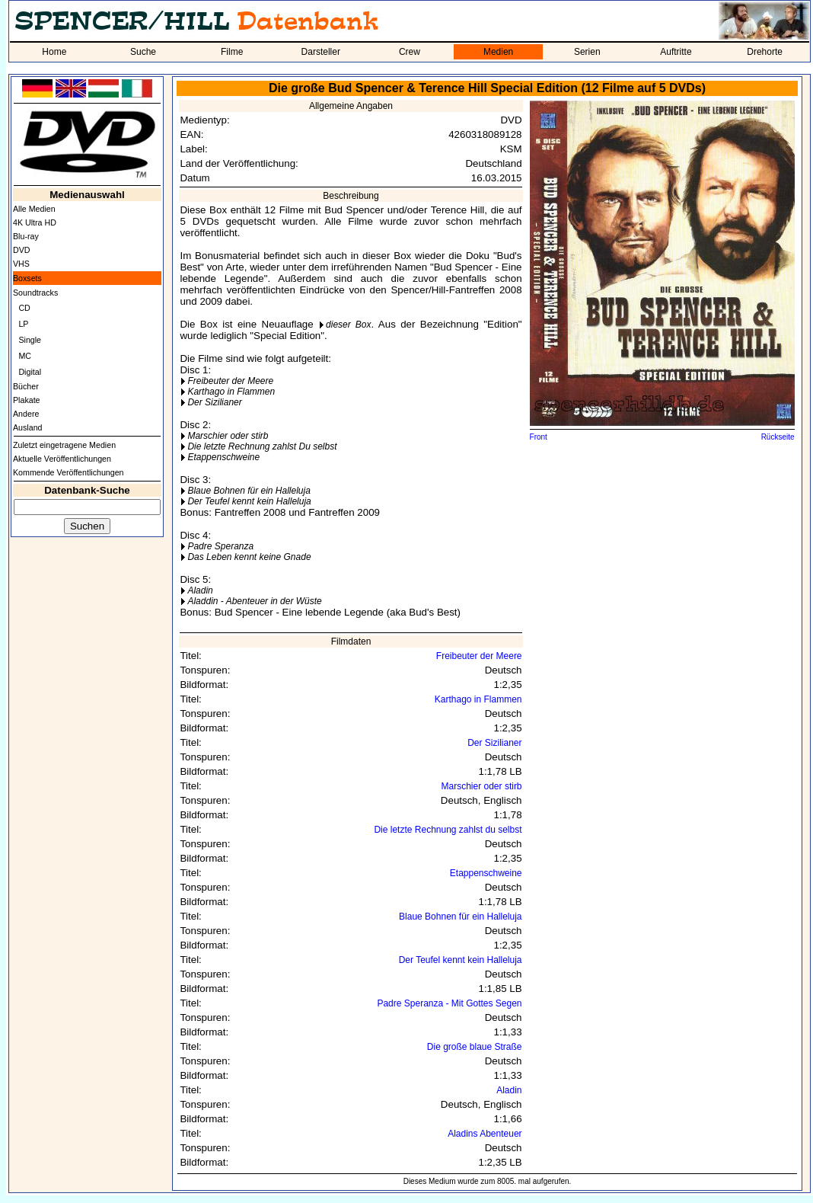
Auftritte (675, 51)
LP (23, 323)
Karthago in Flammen (231, 391)
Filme (232, 51)
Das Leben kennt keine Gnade (249, 557)
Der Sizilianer (214, 402)
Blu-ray (26, 236)
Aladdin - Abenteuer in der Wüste (254, 601)
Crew (409, 51)
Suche (143, 51)
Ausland (28, 427)
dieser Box (348, 324)
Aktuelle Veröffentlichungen (62, 458)
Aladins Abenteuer (484, 1133)
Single (29, 339)
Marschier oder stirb (227, 435)
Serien (587, 51)
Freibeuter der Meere (230, 381)
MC (24, 355)
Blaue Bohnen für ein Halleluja (248, 490)
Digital (29, 371)
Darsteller (320, 51)
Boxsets (27, 278)
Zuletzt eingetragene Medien (64, 445)
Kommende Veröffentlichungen (68, 472)
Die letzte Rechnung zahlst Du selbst (261, 446)
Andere (26, 413)
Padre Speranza (220, 546)
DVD (21, 249)
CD (24, 307)
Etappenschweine (223, 457)
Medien (498, 51)
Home (54, 51)
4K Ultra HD (34, 222)
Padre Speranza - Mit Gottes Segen (449, 1003)
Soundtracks (35, 292)
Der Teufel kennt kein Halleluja (249, 501)
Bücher (26, 386)
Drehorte (765, 51)
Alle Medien (34, 208)
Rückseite (778, 437)
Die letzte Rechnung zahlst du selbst (447, 829)
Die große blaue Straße (474, 1046)
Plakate (26, 400)
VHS (21, 263)
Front (538, 437)
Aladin (199, 590)
